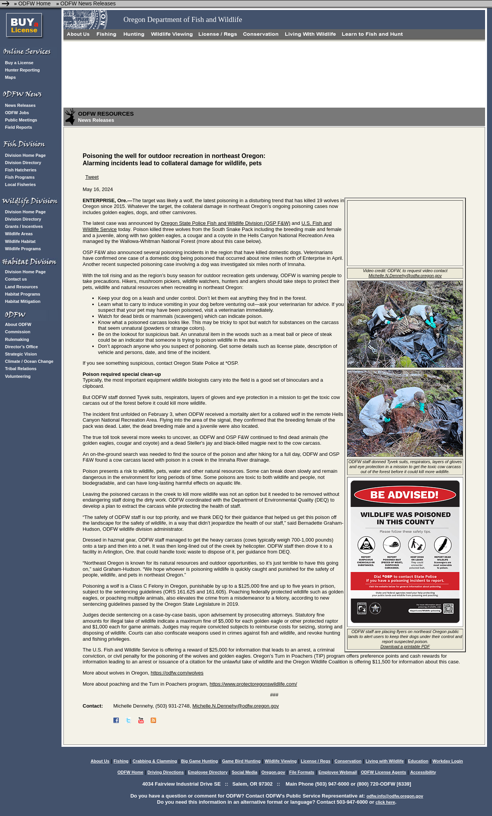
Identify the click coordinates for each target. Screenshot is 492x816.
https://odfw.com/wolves (177, 673)
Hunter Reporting (22, 70)
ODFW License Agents (383, 772)
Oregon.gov (273, 772)
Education (418, 761)
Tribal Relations (21, 368)
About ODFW (18, 324)
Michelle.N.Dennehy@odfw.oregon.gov (235, 706)
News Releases (20, 105)
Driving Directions (165, 772)
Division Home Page (25, 155)
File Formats (301, 772)
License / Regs (316, 761)
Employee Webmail (337, 772)
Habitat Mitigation (22, 301)
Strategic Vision (21, 354)
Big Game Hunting (199, 761)
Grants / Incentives (24, 226)
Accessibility (423, 772)
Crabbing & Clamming (155, 761)
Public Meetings (21, 120)
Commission (17, 331)
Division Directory (23, 162)
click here (385, 802)
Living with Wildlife (385, 761)
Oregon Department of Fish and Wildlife (182, 19)
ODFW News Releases (88, 3)
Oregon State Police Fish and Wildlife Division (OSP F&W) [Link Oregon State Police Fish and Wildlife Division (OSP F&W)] (225, 223)
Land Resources (21, 286)
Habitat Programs (22, 294)
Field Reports (18, 127)
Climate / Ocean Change (29, 361)
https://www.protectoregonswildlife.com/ (253, 684)
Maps (10, 77)
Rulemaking (17, 339)
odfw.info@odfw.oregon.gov (394, 796)
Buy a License (19, 62)
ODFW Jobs (17, 112)
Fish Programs (20, 177)
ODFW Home (34, 3)
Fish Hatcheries (21, 170)
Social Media (245, 772)
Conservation (347, 761)
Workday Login (447, 761)
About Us (100, 761)
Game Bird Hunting (241, 761)
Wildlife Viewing (280, 761)
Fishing (120, 761)
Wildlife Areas (19, 233)
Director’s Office (21, 346)
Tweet (92, 177)
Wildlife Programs (23, 248)
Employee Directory (208, 772)
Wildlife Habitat (20, 241)
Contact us (16, 279)
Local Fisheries (20, 184)
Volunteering (17, 376)
